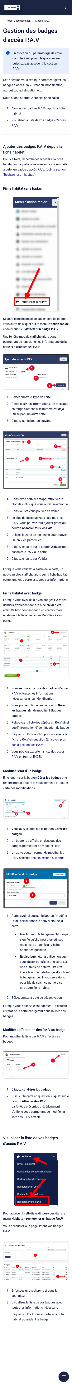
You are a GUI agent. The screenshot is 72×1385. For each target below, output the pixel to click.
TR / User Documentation (17, 20)
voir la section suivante (48, 858)
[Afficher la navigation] (64, 1377)
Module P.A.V (42, 20)
